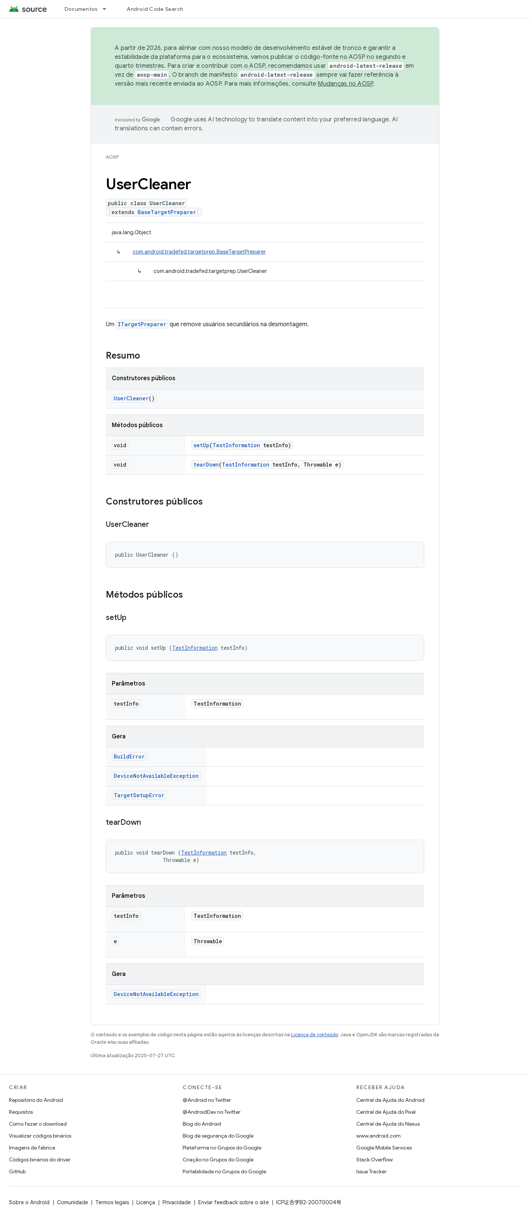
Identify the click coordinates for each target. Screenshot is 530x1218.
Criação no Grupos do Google (218, 1159)
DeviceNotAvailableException (156, 775)
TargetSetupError (139, 795)
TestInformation (236, 445)
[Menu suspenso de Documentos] (108, 9)
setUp (201, 445)
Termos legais (112, 1202)
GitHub (17, 1171)
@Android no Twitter (207, 1100)
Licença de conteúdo (314, 1034)
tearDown (206, 464)
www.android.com (378, 1135)
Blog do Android (202, 1123)
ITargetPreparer (142, 324)
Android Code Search (155, 9)
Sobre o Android (29, 1202)
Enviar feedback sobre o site (233, 1202)
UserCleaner (131, 398)
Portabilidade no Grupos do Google (224, 1171)
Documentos (81, 9)
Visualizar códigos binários (40, 1135)
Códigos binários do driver (39, 1159)
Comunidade (72, 1202)
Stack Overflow (374, 1159)
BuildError (129, 756)
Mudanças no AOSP (345, 84)
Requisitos (21, 1112)
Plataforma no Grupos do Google (222, 1147)
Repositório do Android (36, 1100)
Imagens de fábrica (32, 1147)
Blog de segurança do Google (218, 1135)
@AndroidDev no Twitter (211, 1112)
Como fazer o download (38, 1123)
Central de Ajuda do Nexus (388, 1123)
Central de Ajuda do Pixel (386, 1112)
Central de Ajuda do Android (390, 1100)
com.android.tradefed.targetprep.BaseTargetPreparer (199, 251)
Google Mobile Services (384, 1147)
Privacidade (177, 1202)
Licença (145, 1202)
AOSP (112, 157)
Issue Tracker (371, 1171)
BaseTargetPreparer (167, 212)
